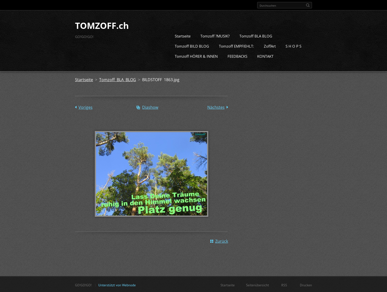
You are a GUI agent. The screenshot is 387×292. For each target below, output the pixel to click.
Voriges (85, 107)
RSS (284, 284)
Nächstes (216, 107)
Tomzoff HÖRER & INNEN (196, 55)
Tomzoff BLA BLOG (255, 35)
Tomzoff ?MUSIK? (215, 35)
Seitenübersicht (257, 284)
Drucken (306, 284)
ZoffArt (270, 45)
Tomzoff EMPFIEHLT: (236, 45)
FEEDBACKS (237, 55)
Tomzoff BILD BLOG (192, 45)
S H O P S (293, 45)
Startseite (183, 35)
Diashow (150, 107)
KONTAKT (265, 55)
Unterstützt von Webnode (116, 284)
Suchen (307, 5)
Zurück (221, 240)
